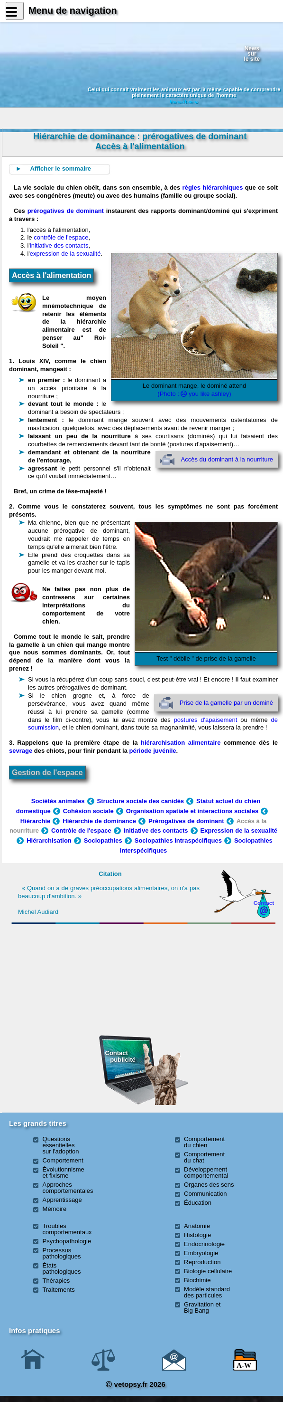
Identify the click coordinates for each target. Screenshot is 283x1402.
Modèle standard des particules (207, 1292)
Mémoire (55, 1208)
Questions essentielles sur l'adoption (61, 1145)
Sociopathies (103, 840)
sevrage (20, 750)
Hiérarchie (35, 821)
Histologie (197, 1235)
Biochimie (197, 1280)
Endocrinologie (204, 1244)
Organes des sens (209, 1184)
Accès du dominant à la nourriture (227, 459)
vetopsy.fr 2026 (135, 1384)
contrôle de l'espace (61, 237)
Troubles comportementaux (67, 1229)
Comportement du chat (204, 1157)
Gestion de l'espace (47, 772)
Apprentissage (62, 1199)
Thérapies (56, 1280)
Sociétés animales (58, 801)
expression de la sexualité (65, 253)
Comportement (63, 1160)
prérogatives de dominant (65, 210)
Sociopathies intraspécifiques (178, 840)
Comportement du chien (204, 1142)
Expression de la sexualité (239, 830)
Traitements (59, 1289)
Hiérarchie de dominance (99, 821)
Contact (264, 903)
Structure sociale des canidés (140, 801)
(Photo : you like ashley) (194, 393)
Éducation (197, 1202)
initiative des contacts (59, 245)
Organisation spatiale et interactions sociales (192, 811)
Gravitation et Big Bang (202, 1307)
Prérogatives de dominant (186, 821)
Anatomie (197, 1225)
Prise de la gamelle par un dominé (226, 702)
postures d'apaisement (205, 719)
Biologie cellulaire (208, 1271)
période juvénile (152, 750)
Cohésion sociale (88, 811)
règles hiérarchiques (213, 187)
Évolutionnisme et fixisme (63, 1172)
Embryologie (201, 1253)
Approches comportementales (68, 1187)
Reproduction (202, 1262)
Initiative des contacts (156, 830)
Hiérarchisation (49, 840)
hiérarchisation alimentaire (180, 742)
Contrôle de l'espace (81, 830)
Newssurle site (252, 53)
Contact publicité (120, 1056)
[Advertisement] (74, 979)
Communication (205, 1193)
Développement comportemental (206, 1172)
